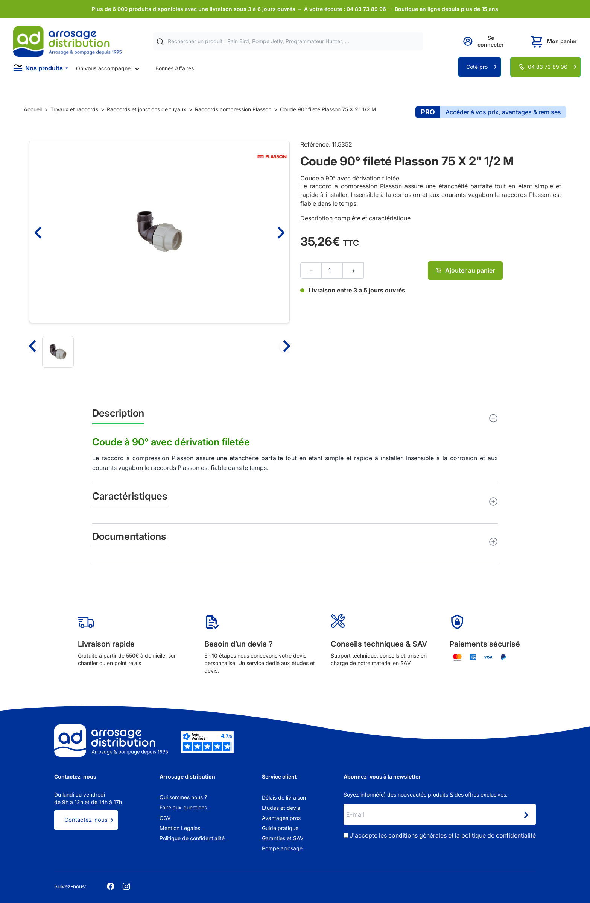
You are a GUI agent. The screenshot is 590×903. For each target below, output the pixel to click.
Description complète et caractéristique (355, 218)
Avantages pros (281, 818)
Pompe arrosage (282, 848)
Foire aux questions (183, 807)
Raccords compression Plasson (233, 109)
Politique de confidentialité (192, 838)
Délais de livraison (284, 797)
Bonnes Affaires (174, 68)
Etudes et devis (281, 808)
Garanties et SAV (283, 838)
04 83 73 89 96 (547, 67)
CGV (165, 818)
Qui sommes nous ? (183, 797)
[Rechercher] (160, 41)
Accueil (33, 109)
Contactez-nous (86, 819)
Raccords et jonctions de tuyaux (146, 109)
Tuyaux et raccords (74, 109)
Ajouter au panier (465, 270)
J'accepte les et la (443, 835)
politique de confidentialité (498, 835)
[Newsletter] (525, 815)
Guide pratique (280, 828)
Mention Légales (180, 828)
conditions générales (417, 835)
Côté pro (477, 67)
